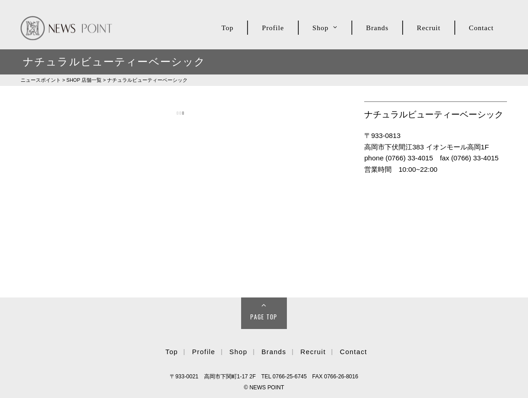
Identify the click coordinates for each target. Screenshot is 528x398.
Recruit (429, 28)
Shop (320, 28)
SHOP (84, 80)
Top (227, 28)
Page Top (264, 316)
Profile (273, 28)
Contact (481, 28)
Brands (377, 28)
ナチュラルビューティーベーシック (147, 80)
